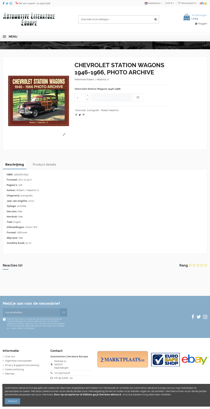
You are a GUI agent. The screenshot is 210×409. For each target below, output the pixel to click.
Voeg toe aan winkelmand (111, 97)
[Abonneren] (63, 312)
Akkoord (12, 401)
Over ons (10, 356)
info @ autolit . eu (63, 378)
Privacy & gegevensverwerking (22, 365)
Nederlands (153, 3)
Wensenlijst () (187, 3)
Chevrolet (80, 110)
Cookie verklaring (14, 369)
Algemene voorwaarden (18, 360)
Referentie (80, 79)
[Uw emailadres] (31, 312)
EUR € (170, 3)
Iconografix (93, 110)
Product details (44, 164)
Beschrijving (14, 164)
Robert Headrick (110, 110)
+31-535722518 (62, 373)
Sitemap (9, 373)
